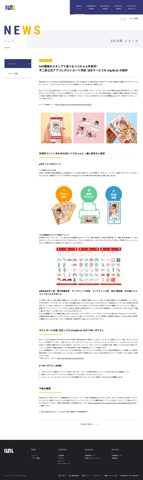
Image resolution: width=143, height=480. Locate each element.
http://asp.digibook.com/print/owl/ (70, 358)
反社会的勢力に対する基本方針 (129, 476)
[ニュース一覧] (79, 7)
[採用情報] (118, 7)
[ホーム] (11, 7)
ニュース (123, 18)
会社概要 (61, 455)
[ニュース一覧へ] (89, 424)
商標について (86, 476)
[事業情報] (105, 7)
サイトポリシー (97, 476)
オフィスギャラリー (64, 463)
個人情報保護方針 (74, 476)
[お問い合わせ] (132, 7)
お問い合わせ (62, 476)
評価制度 (114, 458)
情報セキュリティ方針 (111, 476)
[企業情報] (91, 7)
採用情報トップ (117, 455)
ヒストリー (61, 461)
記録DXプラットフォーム (93, 458)
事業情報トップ (90, 455)
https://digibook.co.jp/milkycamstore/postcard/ (73, 104)
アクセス (61, 458)
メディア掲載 (133, 18)
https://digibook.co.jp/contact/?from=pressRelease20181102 (112, 403)
